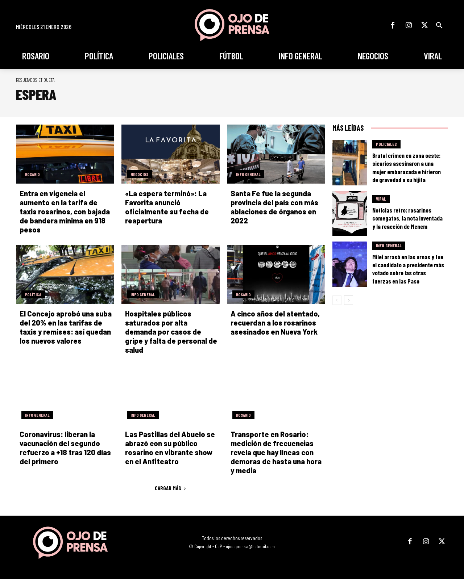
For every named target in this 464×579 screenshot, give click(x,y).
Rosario (32, 174)
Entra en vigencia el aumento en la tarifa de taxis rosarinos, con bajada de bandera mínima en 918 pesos (65, 211)
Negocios (139, 174)
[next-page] (348, 300)
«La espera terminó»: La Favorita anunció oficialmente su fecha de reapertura (167, 207)
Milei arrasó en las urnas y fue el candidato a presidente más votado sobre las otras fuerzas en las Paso (408, 268)
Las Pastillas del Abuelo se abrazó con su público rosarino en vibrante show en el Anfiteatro (170, 448)
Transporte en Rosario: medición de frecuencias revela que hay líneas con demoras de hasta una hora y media (276, 452)
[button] (439, 25)
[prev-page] (336, 300)
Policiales (386, 144)
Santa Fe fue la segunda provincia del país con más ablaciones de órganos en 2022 (274, 207)
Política (33, 294)
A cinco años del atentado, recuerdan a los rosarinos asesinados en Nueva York (275, 322)
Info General (248, 174)
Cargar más (170, 488)
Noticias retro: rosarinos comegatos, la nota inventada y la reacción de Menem (407, 218)
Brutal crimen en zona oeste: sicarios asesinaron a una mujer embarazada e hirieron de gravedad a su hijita (406, 167)
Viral (381, 199)
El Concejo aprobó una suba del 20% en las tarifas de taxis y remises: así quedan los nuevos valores (66, 327)
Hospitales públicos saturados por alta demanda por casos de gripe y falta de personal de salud (171, 331)
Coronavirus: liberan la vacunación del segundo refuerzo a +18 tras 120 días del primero (65, 448)
